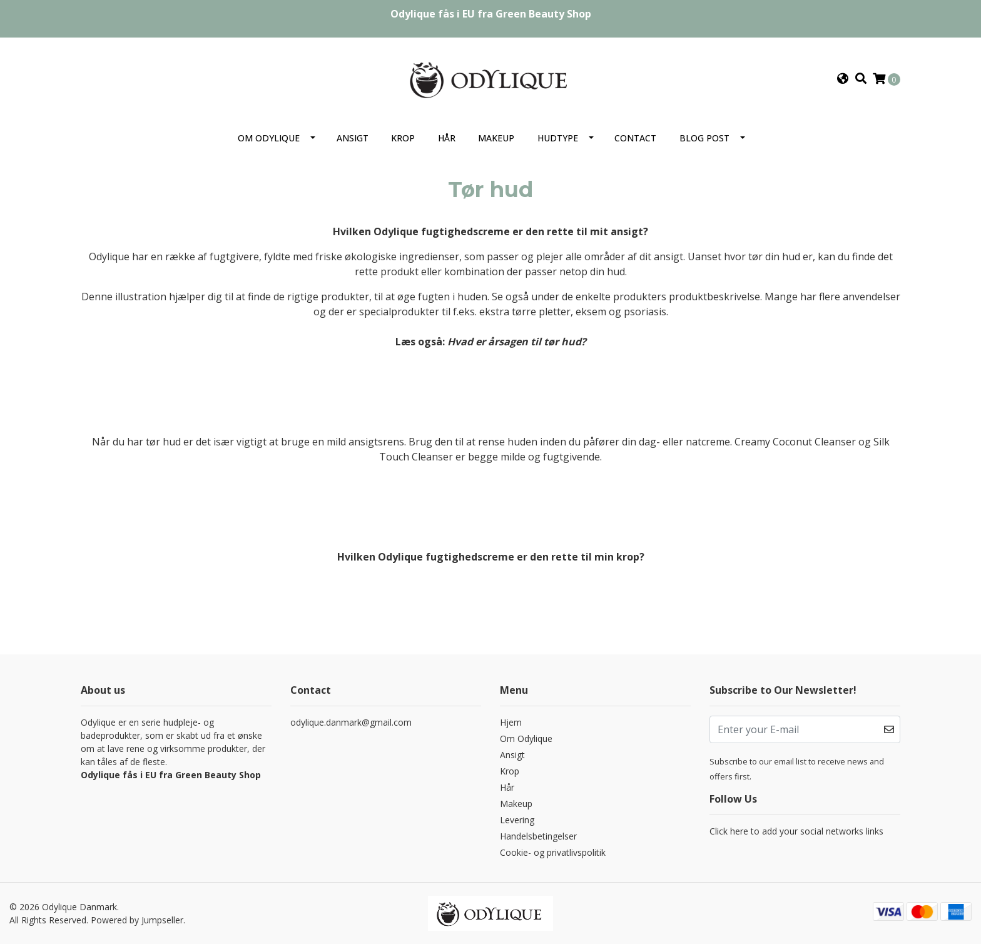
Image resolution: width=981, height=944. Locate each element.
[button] (842, 78)
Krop (403, 138)
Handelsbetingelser (538, 836)
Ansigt (353, 138)
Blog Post (704, 138)
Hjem (511, 722)
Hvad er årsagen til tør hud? (516, 341)
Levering (517, 820)
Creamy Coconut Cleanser (795, 442)
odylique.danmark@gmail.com (351, 722)
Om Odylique (269, 138)
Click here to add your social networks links (796, 831)
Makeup (496, 138)
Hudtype (557, 138)
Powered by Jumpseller (137, 920)
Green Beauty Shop (543, 14)
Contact (635, 138)
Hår (446, 138)
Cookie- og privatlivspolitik (553, 852)
